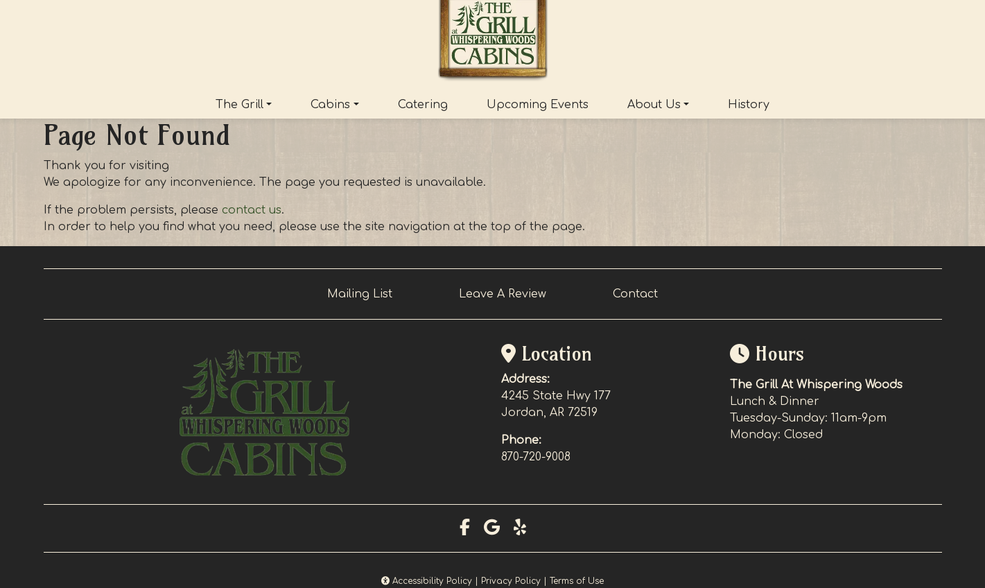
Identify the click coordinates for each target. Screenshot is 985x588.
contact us (251, 210)
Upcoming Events (538, 104)
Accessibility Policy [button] (426, 581)
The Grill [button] (239, 104)
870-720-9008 (535, 457)
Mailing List (359, 294)
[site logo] (492, 42)
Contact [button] (635, 294)
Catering (423, 104)
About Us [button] (654, 104)
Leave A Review (502, 294)
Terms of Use (577, 581)
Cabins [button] (330, 104)
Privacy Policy (511, 581)
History (748, 104)
